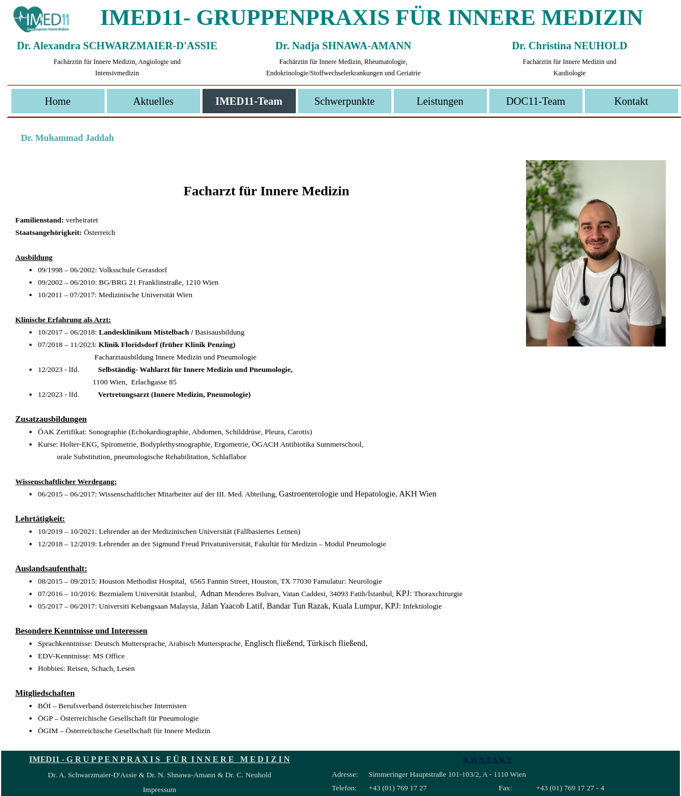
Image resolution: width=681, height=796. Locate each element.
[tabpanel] (340, 448)
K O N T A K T (487, 759)
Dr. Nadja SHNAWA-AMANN (343, 46)
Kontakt (631, 101)
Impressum (159, 789)
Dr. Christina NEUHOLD (569, 46)
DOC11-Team (536, 101)
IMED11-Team (249, 101)
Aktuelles (153, 101)
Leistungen (440, 101)
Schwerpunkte (344, 101)
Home (58, 101)
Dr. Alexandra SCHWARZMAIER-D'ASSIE (117, 46)
